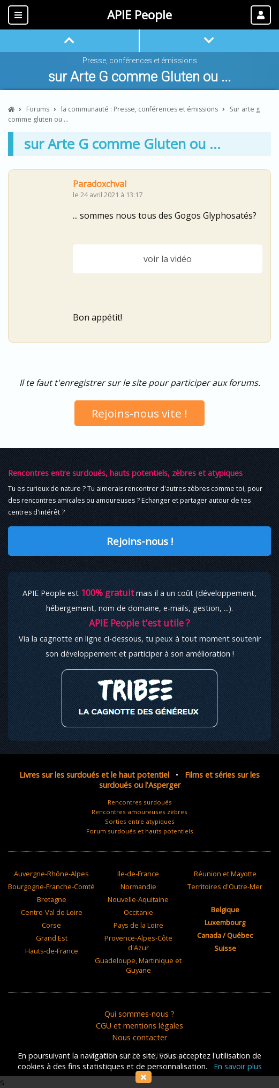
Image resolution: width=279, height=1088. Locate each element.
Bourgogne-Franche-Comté (51, 886)
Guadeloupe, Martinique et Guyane (138, 965)
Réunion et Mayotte (225, 873)
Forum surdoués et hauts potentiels (139, 831)
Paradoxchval (99, 184)
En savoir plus (238, 1066)
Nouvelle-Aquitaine (138, 899)
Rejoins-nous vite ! (139, 413)
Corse (51, 925)
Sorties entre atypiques (140, 821)
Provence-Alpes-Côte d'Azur (138, 942)
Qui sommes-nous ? (139, 1014)
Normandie (138, 886)
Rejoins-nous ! (140, 541)
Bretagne (51, 899)
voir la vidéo (168, 259)
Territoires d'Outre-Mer (224, 886)
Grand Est (51, 938)
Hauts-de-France (51, 951)
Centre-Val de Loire (51, 912)
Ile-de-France (138, 873)
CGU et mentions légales (139, 1025)
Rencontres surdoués (140, 802)
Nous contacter (139, 1037)
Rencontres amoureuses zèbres (139, 812)
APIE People (139, 14)
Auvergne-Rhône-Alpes (51, 873)
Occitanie (138, 912)
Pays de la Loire (138, 925)
